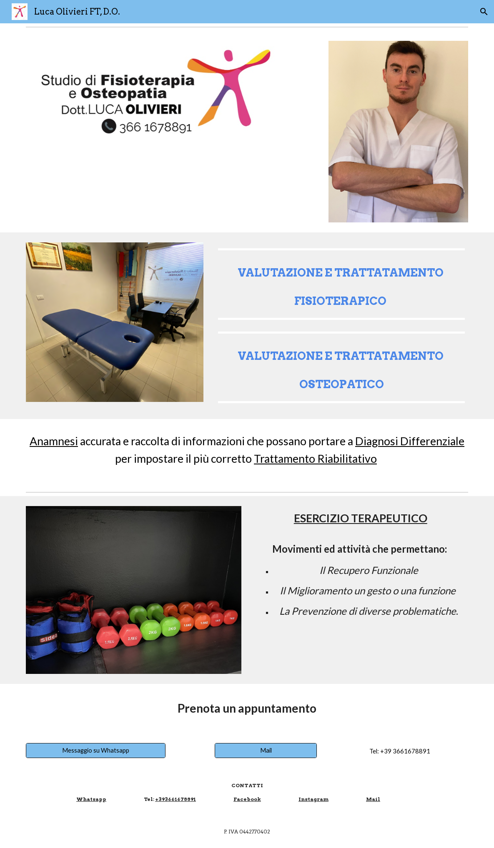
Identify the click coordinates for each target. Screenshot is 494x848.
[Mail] (265, 750)
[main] (341, 284)
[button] (484, 12)
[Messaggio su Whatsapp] (96, 750)
